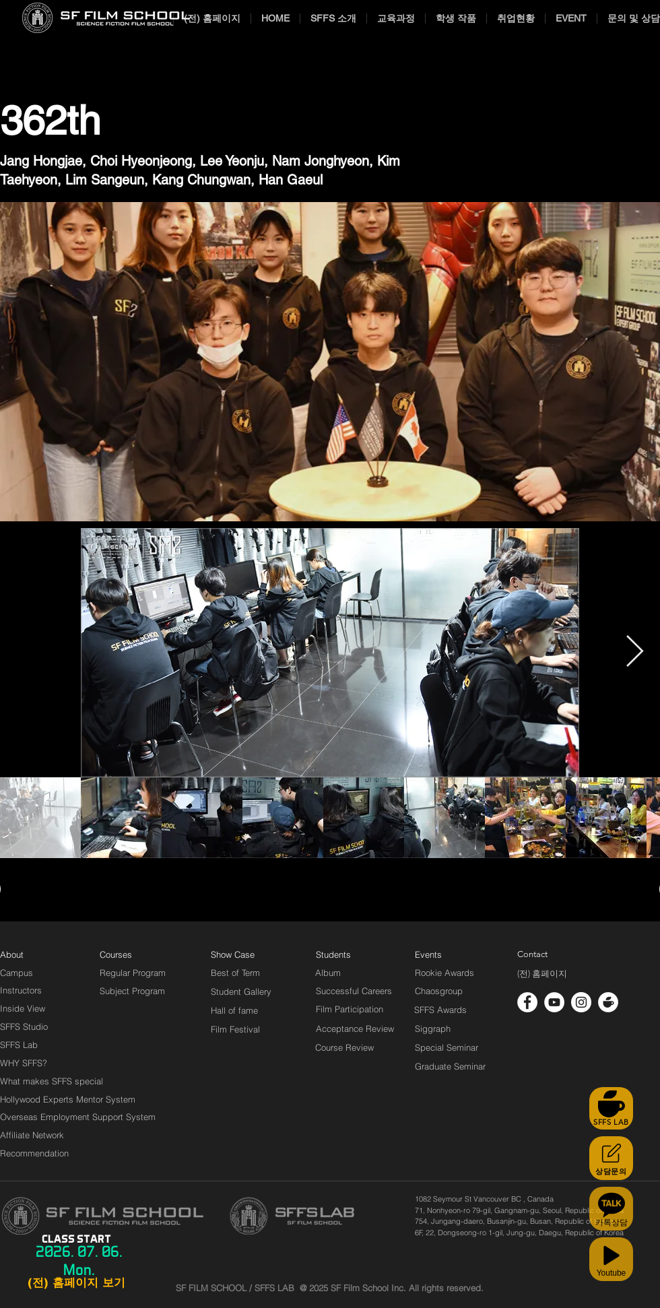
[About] (12, 954)
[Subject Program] (132, 991)
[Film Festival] (235, 1029)
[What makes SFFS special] (51, 1081)
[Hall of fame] (234, 1010)
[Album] (351, 972)
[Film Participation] (350, 1009)
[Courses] (132, 954)
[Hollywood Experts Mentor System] (67, 1099)
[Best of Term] (235, 972)
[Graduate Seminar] (451, 1066)
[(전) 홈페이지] (542, 974)
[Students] (333, 954)
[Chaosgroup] (439, 991)
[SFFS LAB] (611, 1108)
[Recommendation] (35, 1153)
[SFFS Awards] (440, 1009)
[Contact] (532, 954)
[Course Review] (356, 1047)
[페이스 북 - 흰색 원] (527, 1002)
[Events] (444, 954)
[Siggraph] (433, 1028)
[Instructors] (21, 990)
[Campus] (16, 972)
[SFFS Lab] (19, 1044)
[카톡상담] (611, 1209)
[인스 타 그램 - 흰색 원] (581, 1002)
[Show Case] (241, 954)
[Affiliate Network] (35, 1135)
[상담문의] (611, 1158)
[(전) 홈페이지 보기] (76, 1283)
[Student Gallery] (241, 991)
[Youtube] (611, 1259)
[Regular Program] (133, 972)
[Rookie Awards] (444, 972)
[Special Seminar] (446, 1047)
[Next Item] (634, 653)
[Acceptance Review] (357, 1028)
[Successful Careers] (354, 991)
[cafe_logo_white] (608, 1002)
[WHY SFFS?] (35, 1063)
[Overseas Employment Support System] (78, 1116)
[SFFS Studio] (24, 1026)
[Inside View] (23, 1008)
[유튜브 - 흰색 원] (554, 1002)
